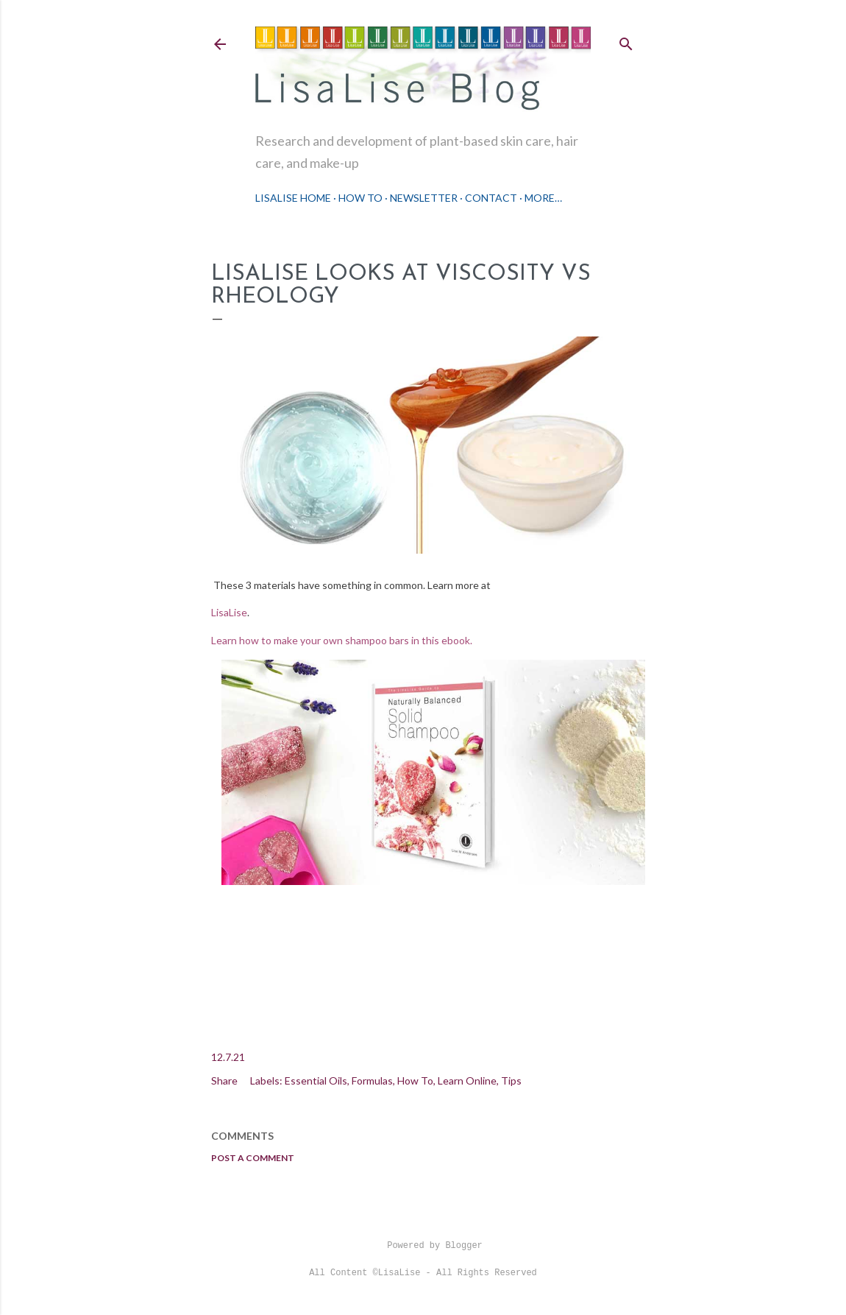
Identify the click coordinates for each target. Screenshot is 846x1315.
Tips (511, 1080)
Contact (491, 197)
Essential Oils (316, 1080)
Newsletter (424, 197)
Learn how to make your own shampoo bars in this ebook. (342, 640)
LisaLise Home (293, 197)
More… (543, 197)
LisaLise (229, 612)
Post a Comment (252, 1157)
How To (360, 197)
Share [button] (224, 1080)
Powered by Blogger (423, 1246)
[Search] (626, 41)
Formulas (372, 1080)
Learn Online (467, 1080)
